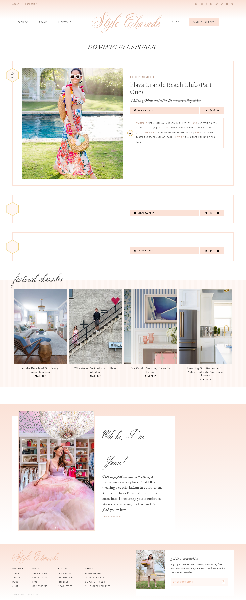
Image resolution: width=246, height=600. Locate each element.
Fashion (23, 23)
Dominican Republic (142, 77)
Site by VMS (18, 594)
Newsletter (65, 586)
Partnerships (40, 577)
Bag (195, 123)
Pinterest (64, 582)
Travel (43, 23)
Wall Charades (204, 22)
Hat (197, 132)
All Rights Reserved (98, 586)
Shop (175, 23)
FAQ (34, 582)
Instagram (64, 573)
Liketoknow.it (67, 577)
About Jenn (39, 573)
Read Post (40, 376)
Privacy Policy (94, 577)
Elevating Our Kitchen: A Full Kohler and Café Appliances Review (205, 372)
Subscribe (31, 4)
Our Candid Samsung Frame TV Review (151, 370)
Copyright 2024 (95, 582)
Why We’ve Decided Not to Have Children (95, 370)
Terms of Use (93, 573)
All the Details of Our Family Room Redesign (40, 370)
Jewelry (179, 137)
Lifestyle (64, 23)
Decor (16, 582)
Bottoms (164, 127)
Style (15, 573)
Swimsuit (141, 123)
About (17, 4)
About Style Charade (113, 517)
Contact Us (39, 586)
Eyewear (150, 132)
